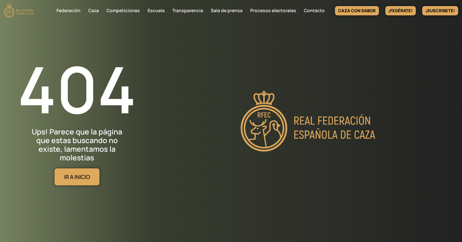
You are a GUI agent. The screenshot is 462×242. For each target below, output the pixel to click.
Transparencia (187, 10)
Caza (93, 10)
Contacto (314, 10)
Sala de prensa (227, 10)
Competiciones (123, 10)
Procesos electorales (273, 10)
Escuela (156, 10)
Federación (68, 10)
